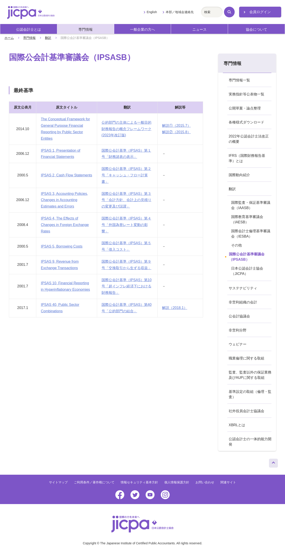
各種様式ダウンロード (246, 122)
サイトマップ (58, 482)
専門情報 (85, 29)
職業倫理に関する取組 (246, 358)
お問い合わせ (204, 482)
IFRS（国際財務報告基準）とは (247, 158)
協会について (256, 29)
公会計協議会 (239, 316)
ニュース (199, 29)
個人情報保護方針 (176, 482)
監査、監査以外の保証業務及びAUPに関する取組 (250, 374)
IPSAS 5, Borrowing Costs (61, 246)
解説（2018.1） (174, 308)
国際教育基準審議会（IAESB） (247, 219)
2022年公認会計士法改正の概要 (249, 138)
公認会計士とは (28, 29)
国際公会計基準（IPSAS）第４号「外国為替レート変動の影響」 (126, 224)
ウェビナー (237, 344)
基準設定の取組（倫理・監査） (250, 394)
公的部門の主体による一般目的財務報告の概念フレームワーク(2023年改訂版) (126, 129)
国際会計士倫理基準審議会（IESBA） (250, 233)
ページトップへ (273, 462)
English (152, 12)
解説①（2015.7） (176, 125)
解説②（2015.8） (176, 132)
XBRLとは (237, 425)
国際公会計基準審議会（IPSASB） (247, 256)
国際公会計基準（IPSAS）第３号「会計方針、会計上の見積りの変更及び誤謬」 (126, 200)
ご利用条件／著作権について (94, 482)
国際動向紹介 (239, 175)
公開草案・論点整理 (245, 108)
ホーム (9, 38)
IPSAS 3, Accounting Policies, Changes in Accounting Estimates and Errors (64, 200)
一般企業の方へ (142, 29)
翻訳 (48, 38)
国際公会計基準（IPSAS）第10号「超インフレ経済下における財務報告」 (127, 286)
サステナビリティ (243, 288)
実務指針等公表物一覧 (246, 94)
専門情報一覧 (239, 80)
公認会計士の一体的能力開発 (250, 441)
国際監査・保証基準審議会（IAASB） (250, 205)
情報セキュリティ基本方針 (139, 482)
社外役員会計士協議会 (246, 411)
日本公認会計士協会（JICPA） (247, 271)
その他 (236, 245)
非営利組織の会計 (243, 302)
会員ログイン (260, 12)
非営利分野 (237, 330)
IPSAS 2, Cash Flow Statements (66, 175)
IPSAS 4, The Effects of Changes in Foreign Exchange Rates (65, 224)
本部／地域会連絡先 (180, 12)
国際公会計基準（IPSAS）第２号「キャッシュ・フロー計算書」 (126, 175)
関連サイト (228, 482)
